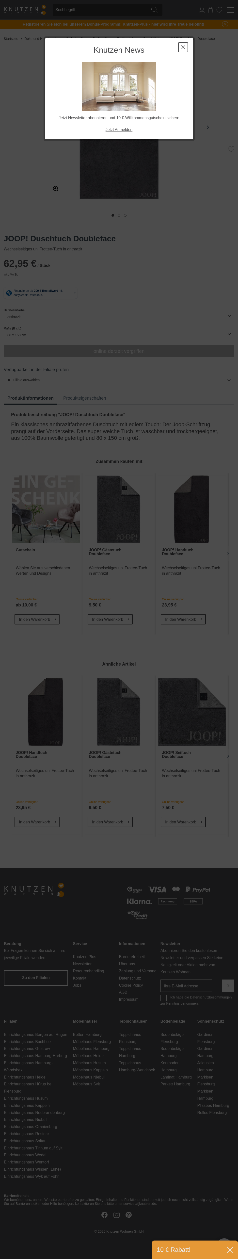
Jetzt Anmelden (119, 130)
